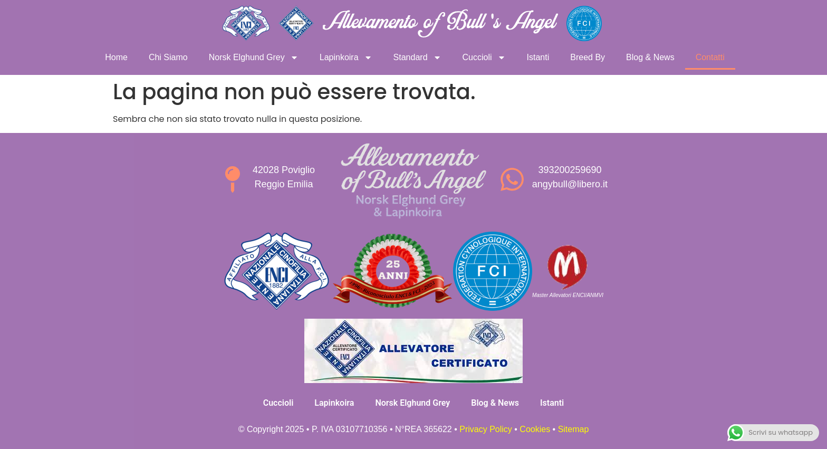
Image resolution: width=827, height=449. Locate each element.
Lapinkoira (346, 57)
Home (116, 57)
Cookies (535, 429)
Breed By (587, 57)
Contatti (710, 57)
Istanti (538, 57)
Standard (417, 57)
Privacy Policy (485, 429)
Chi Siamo (168, 57)
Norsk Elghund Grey (254, 57)
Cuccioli (484, 57)
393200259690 (569, 170)
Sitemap (573, 429)
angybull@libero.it (570, 184)
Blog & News (650, 57)
